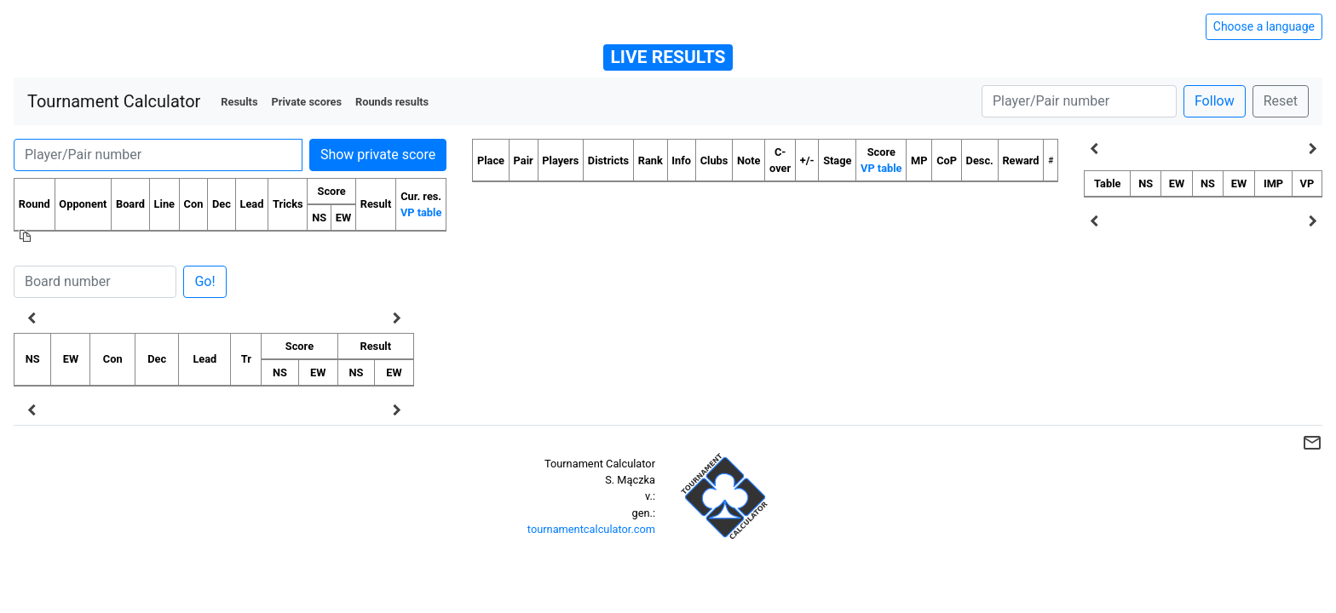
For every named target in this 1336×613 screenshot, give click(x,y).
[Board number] (95, 282)
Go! (204, 281)
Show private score (377, 154)
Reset (1281, 101)
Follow (1215, 101)
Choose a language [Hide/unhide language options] (1264, 26)
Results (239, 101)
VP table (420, 212)
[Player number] (1079, 101)
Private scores (306, 101)
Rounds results (392, 101)
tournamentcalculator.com (591, 529)
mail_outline (1312, 443)
